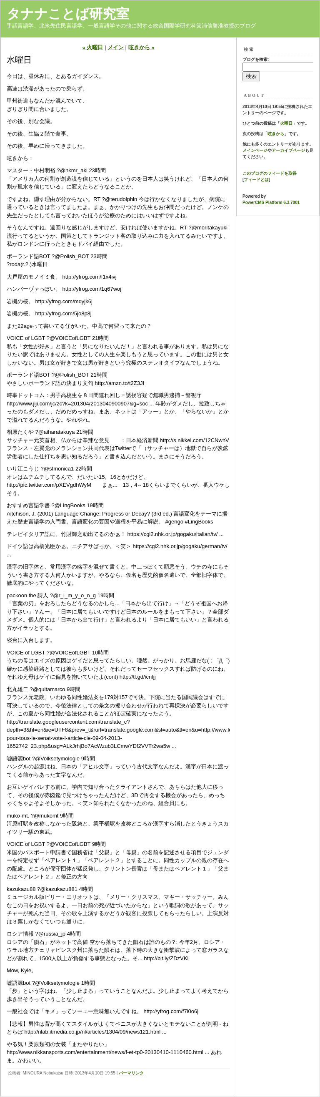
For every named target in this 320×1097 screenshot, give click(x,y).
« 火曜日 (92, 47)
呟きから (276, 133)
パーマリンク (131, 1073)
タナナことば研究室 (68, 13)
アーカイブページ (288, 150)
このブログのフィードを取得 (269, 173)
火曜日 (286, 123)
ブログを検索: (255, 59)
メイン (116, 47)
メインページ (255, 150)
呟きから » (141, 47)
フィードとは (256, 179)
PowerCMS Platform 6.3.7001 (271, 202)
